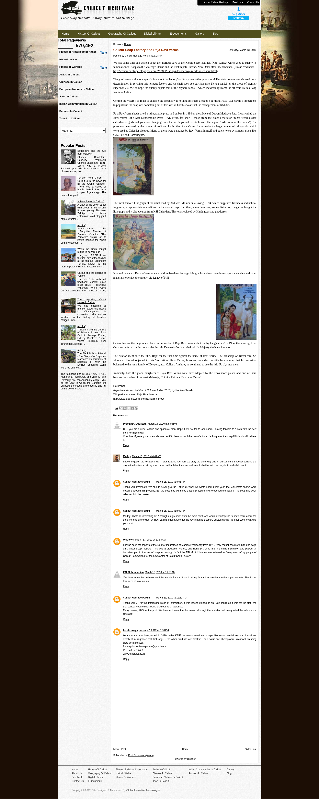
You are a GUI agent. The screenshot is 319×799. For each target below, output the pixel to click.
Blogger (191, 759)
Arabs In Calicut (69, 74)
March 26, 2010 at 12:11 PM (171, 597)
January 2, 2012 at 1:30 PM (154, 630)
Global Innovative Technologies (143, 790)
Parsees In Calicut (70, 111)
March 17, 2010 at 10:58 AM (150, 539)
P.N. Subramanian (133, 572)
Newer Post (119, 749)
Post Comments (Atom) (141, 755)
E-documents (178, 33)
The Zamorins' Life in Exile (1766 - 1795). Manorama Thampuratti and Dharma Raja (83, 375)
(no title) (81, 225)
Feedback (237, 2)
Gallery (199, 33)
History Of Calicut (89, 33)
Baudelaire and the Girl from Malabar (91, 152)
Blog (215, 33)
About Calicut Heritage (216, 2)
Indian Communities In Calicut (78, 103)
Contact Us (253, 2)
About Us (77, 773)
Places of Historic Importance (78, 51)
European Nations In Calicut (77, 89)
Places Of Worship (126, 777)
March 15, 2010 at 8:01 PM (170, 481)
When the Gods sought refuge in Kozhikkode (91, 250)
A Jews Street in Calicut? (90, 201)
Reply (126, 445)
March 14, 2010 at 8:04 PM (162, 423)
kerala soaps (130, 630)
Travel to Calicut (69, 118)
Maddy (127, 456)
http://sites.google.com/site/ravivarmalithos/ (138, 398)
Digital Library (152, 33)
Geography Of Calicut (122, 33)
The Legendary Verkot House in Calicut (91, 301)
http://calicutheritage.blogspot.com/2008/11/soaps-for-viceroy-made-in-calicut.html (165, 71)
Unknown (128, 539)
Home (65, 33)
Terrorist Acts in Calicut (89, 177)
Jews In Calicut (69, 96)
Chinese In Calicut (70, 81)
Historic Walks (68, 59)
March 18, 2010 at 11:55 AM (160, 572)
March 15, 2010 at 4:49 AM (146, 456)
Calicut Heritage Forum (136, 481)
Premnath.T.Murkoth (135, 423)
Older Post (251, 749)
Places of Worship (70, 66)
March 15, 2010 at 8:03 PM (170, 510)
